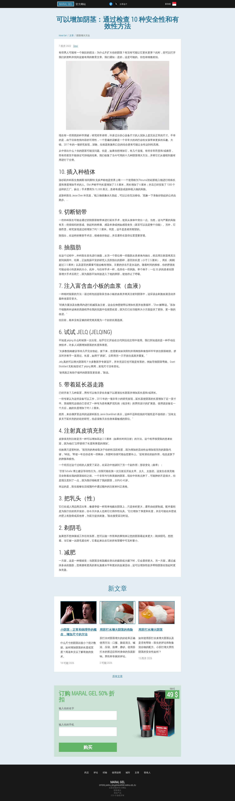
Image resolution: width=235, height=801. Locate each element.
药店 (86, 772)
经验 (105, 772)
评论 (96, 772)
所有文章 (117, 676)
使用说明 (116, 772)
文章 (137, 772)
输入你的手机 (66, 724)
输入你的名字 (66, 708)
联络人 (147, 772)
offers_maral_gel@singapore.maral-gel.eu (117, 785)
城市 (128, 772)
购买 (87, 747)
